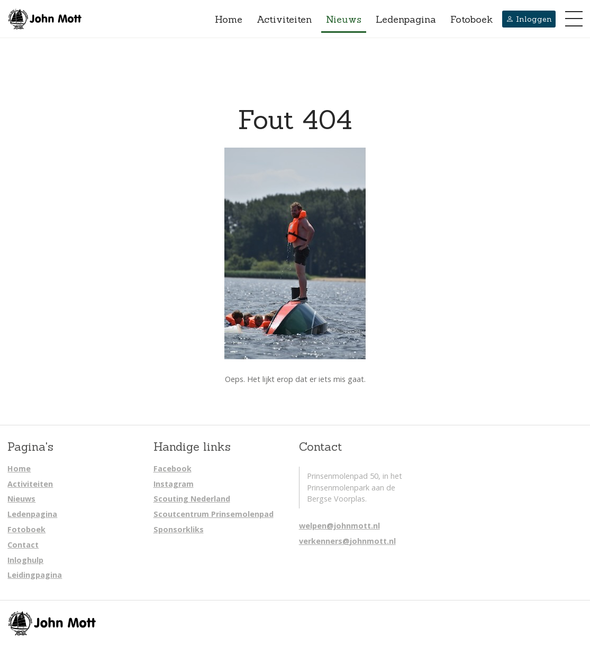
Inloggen (529, 19)
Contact (23, 545)
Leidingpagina (34, 575)
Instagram (173, 484)
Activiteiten (284, 19)
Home (228, 19)
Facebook (172, 468)
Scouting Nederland (191, 499)
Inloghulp (25, 560)
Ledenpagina (406, 19)
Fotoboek (471, 19)
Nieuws (343, 19)
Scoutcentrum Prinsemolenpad (213, 514)
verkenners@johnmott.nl (347, 541)
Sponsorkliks (178, 529)
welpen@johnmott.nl (339, 526)
